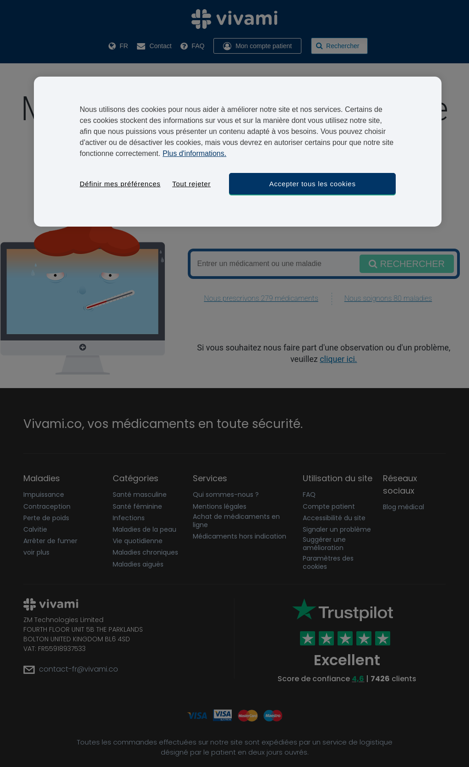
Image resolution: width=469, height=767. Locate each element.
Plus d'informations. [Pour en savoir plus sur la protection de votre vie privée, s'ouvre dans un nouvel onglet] (194, 153)
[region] (238, 152)
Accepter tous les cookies (312, 184)
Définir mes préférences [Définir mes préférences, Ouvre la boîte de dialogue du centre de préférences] (120, 184)
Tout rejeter (191, 184)
